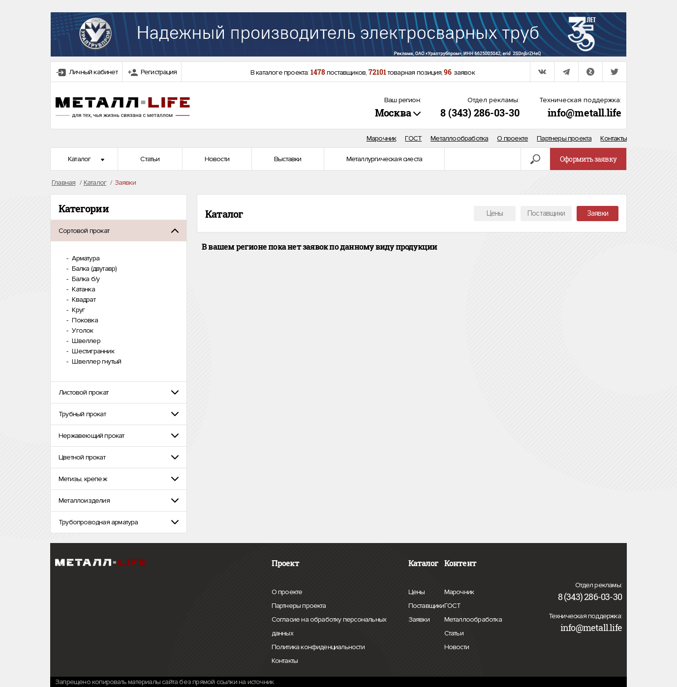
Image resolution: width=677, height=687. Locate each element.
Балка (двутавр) (93, 268)
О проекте (512, 138)
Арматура (84, 258)
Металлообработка (459, 138)
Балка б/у (84, 279)
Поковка (84, 320)
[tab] (118, 230)
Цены (495, 213)
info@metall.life (584, 112)
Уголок (81, 330)
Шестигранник (92, 351)
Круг (77, 310)
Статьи (149, 159)
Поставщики (546, 213)
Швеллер (85, 341)
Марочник (382, 138)
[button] (118, 230)
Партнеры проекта (564, 138)
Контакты (613, 138)
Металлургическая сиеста (384, 159)
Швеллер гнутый (95, 361)
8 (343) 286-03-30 (480, 112)
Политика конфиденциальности (318, 647)
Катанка (82, 289)
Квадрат (82, 299)
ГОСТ (413, 138)
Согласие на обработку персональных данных (329, 627)
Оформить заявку (588, 159)
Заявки (597, 213)
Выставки (288, 159)
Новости (217, 159)
